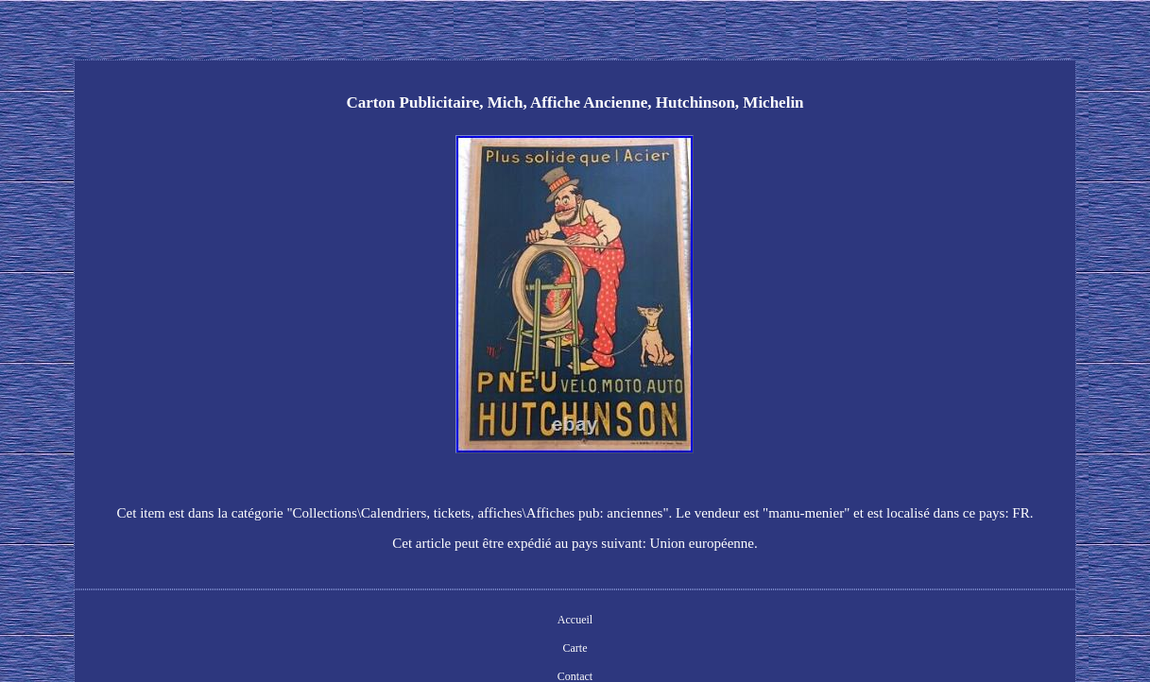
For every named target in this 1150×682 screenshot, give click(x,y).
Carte (574, 648)
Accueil (575, 619)
